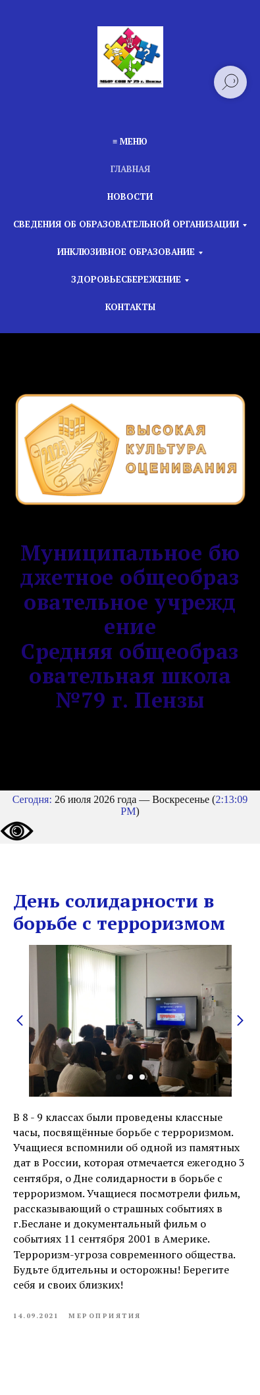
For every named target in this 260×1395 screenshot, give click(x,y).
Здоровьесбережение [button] (126, 279)
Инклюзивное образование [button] (126, 252)
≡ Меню (130, 141)
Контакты (130, 307)
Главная (130, 169)
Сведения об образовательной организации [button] (126, 224)
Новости (130, 196)
